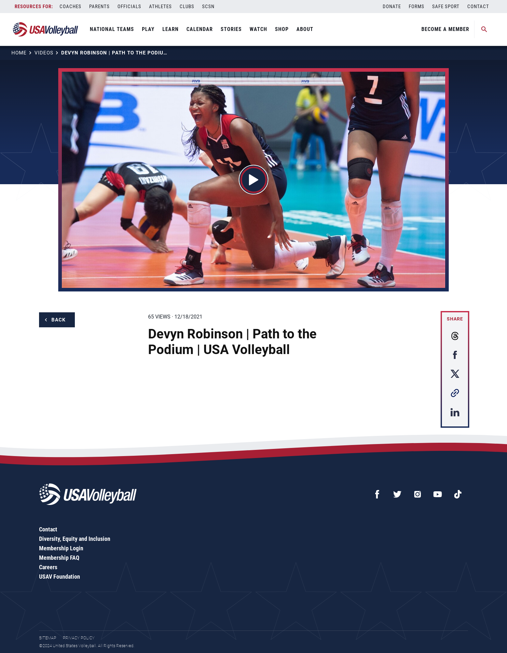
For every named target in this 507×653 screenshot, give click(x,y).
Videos (43, 53)
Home (19, 53)
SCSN (208, 6)
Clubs (187, 6)
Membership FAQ (59, 557)
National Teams (112, 29)
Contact (478, 6)
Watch (258, 29)
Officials (129, 6)
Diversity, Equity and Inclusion (74, 538)
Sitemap (47, 637)
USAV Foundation (59, 576)
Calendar (199, 29)
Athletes (160, 6)
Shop (282, 29)
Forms (416, 6)
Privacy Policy (79, 637)
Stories (231, 29)
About (304, 29)
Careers (48, 567)
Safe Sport (445, 6)
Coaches (70, 6)
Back (58, 320)
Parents (99, 6)
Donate (392, 6)
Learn (170, 29)
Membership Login (61, 548)
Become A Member (445, 29)
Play (148, 29)
